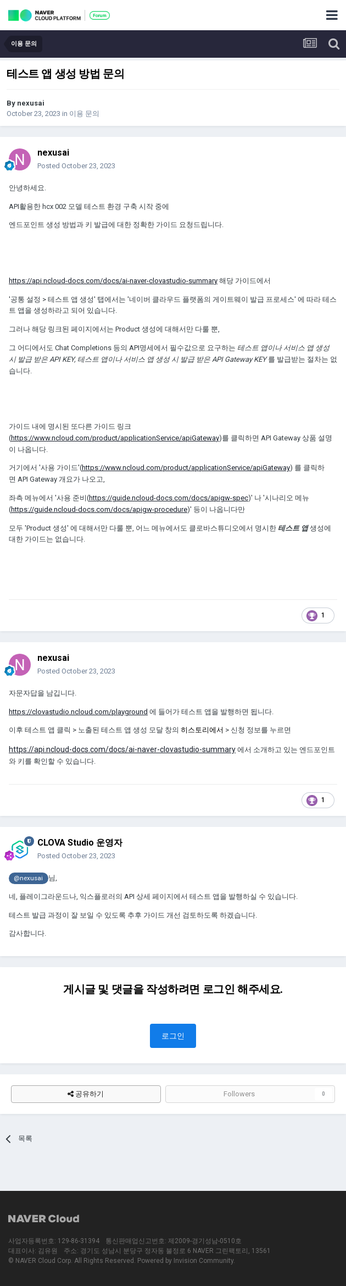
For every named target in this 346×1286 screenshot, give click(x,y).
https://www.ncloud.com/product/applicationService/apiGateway (115, 438)
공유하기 (86, 1094)
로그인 (173, 1035)
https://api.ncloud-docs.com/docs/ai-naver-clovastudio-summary (113, 281)
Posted (76, 166)
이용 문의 (84, 113)
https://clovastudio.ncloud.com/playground (78, 712)
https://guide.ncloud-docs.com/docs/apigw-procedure (99, 509)
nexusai (30, 103)
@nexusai (28, 878)
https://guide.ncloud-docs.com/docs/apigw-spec (168, 498)
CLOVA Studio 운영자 (79, 842)
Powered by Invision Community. (186, 1261)
